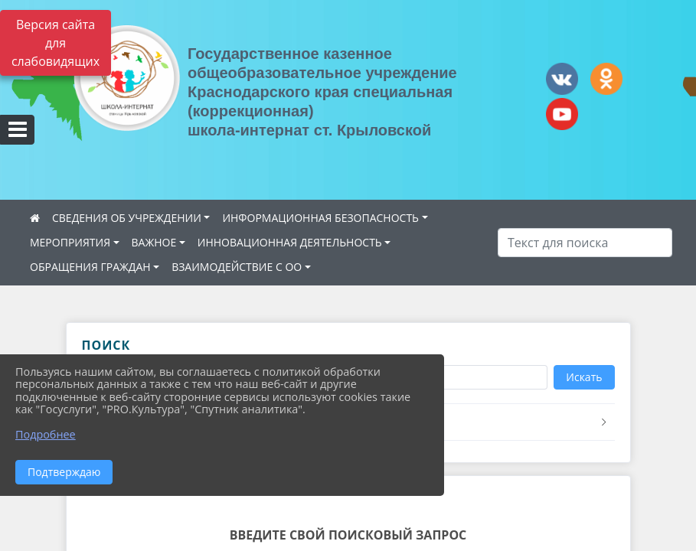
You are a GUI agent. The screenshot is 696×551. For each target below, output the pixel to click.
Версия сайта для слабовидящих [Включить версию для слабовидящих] (55, 43)
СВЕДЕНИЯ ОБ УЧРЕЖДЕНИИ (126, 217)
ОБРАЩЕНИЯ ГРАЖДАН (90, 266)
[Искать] (585, 242)
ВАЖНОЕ (154, 242)
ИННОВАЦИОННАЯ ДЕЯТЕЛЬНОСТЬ (290, 242)
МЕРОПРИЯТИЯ (70, 242)
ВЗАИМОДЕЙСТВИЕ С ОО (237, 266)
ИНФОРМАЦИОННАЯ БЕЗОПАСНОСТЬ (320, 217)
